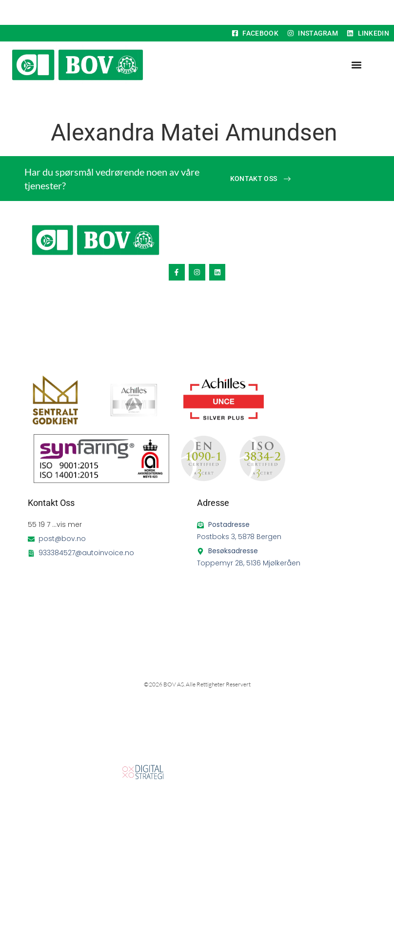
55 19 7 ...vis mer (55, 524)
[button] (356, 65)
